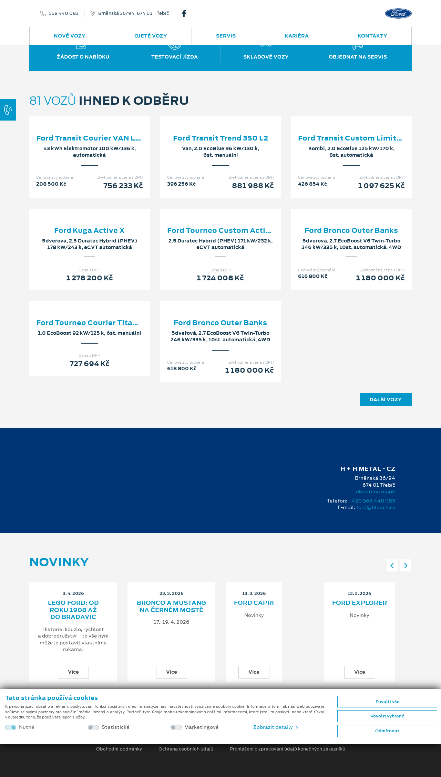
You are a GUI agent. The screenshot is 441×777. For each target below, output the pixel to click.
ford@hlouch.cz (375, 507)
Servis (226, 35)
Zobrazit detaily (276, 727)
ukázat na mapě (375, 491)
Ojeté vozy (150, 35)
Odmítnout (387, 731)
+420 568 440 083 (371, 500)
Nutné (26, 727)
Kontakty (372, 35)
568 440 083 (64, 13)
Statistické (116, 727)
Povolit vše (387, 701)
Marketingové (201, 727)
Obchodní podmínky (119, 749)
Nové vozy (69, 35)
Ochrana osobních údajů (185, 749)
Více (73, 672)
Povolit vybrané (387, 716)
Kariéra (297, 35)
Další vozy (386, 399)
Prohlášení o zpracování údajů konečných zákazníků (287, 749)
